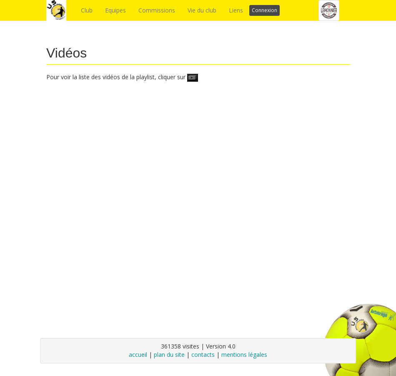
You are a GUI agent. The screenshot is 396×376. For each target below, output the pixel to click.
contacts (203, 354)
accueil (138, 354)
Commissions (156, 10)
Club (87, 10)
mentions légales (244, 354)
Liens (236, 10)
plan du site (169, 354)
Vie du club (202, 10)
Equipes (115, 10)
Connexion (264, 10)
